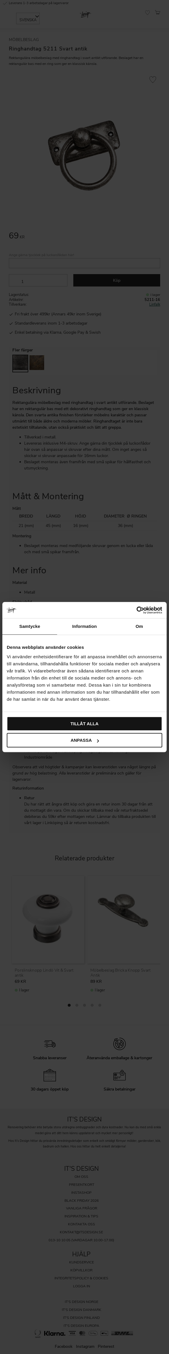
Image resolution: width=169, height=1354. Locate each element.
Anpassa (85, 740)
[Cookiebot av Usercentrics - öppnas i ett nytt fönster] (136, 610)
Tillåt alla (84, 723)
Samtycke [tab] (29, 626)
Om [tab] (139, 626)
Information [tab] (84, 626)
